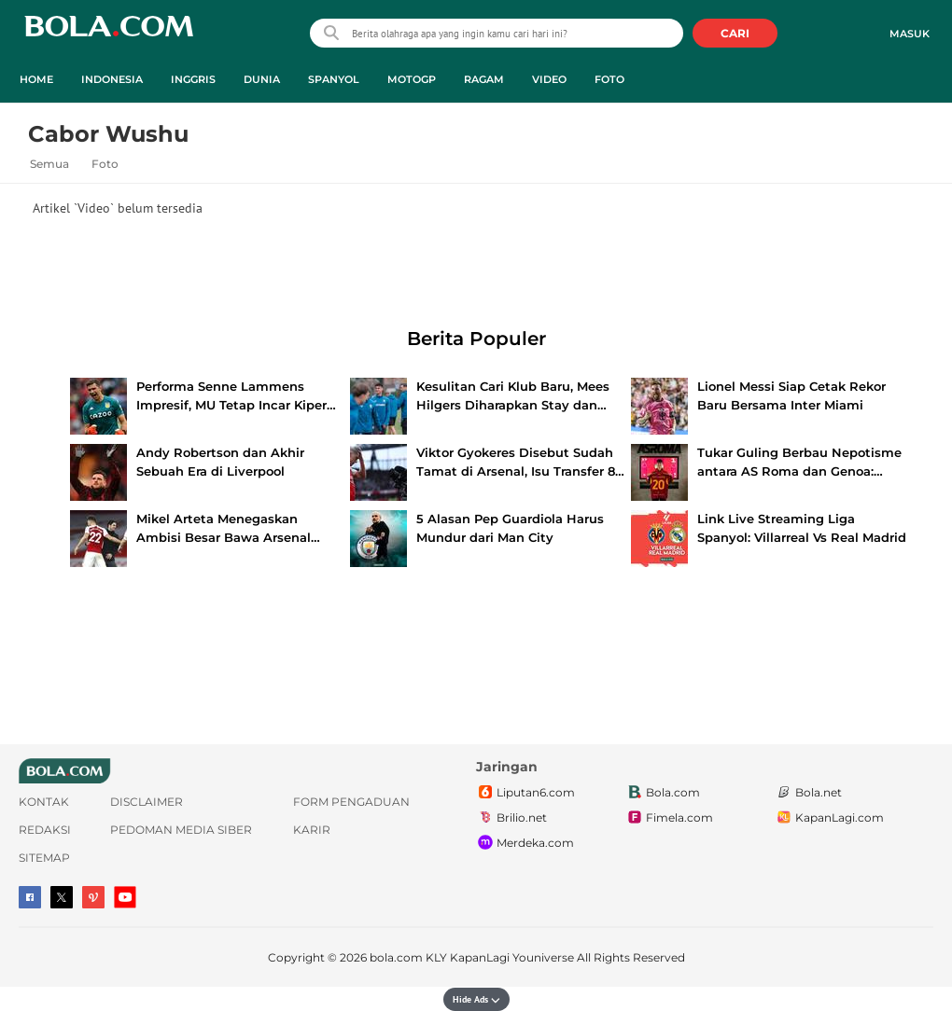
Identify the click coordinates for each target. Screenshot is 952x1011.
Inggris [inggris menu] (193, 79)
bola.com (396, 957)
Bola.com (662, 792)
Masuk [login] (909, 33)
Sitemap (44, 858)
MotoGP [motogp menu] (411, 79)
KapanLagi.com (829, 818)
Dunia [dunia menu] (262, 79)
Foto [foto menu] (609, 79)
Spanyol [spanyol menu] (333, 79)
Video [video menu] (549, 79)
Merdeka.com (525, 843)
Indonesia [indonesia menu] (112, 79)
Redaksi (45, 830)
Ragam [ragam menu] (484, 79)
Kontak (44, 802)
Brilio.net (511, 818)
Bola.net (808, 792)
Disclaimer (146, 802)
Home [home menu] (36, 79)
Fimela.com (669, 818)
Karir (311, 830)
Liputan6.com (525, 792)
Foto (105, 164)
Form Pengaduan (351, 802)
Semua (49, 164)
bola (108, 35)
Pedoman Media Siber (181, 830)
